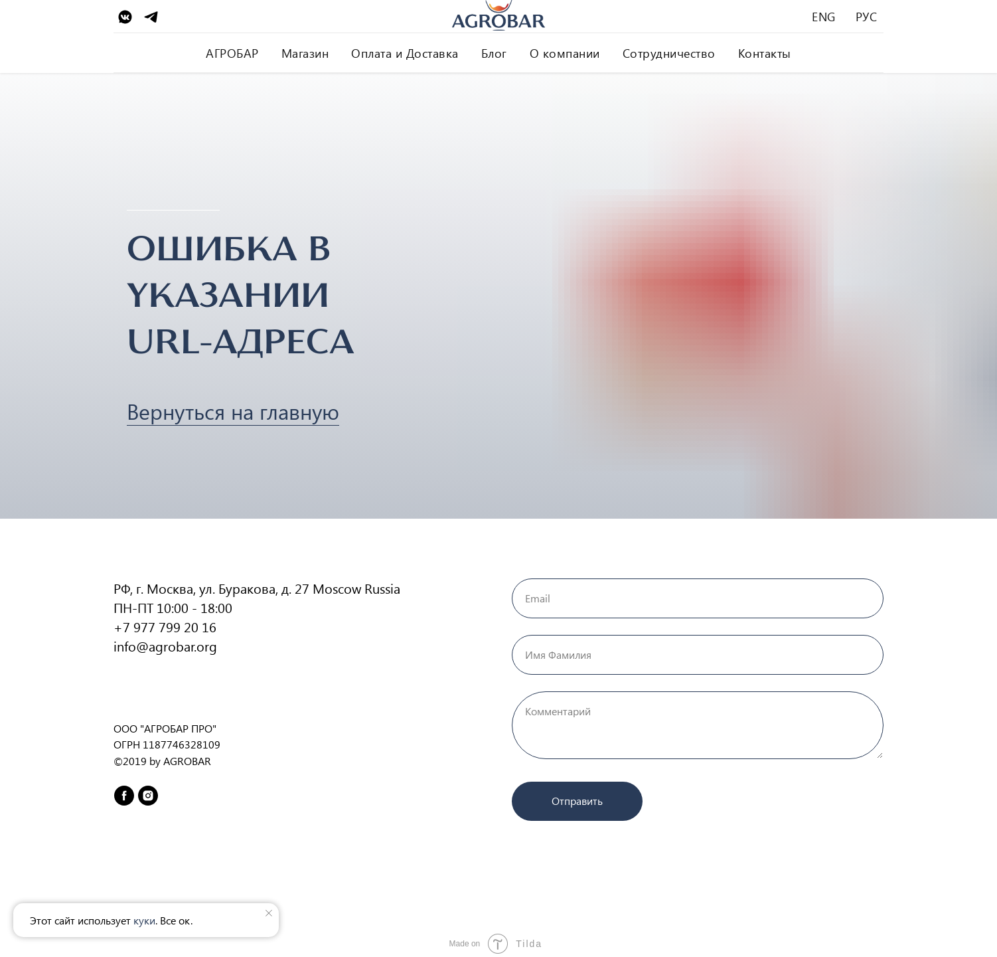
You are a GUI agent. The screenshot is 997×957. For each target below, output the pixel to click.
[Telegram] (151, 17)
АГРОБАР (232, 53)
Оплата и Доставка (405, 53)
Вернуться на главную (233, 410)
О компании (565, 53)
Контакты (764, 53)
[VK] (125, 17)
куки (144, 920)
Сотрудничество (669, 53)
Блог (494, 53)
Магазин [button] (305, 53)
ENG (824, 17)
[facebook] (124, 796)
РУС (867, 17)
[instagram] (148, 796)
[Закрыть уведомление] (268, 913)
